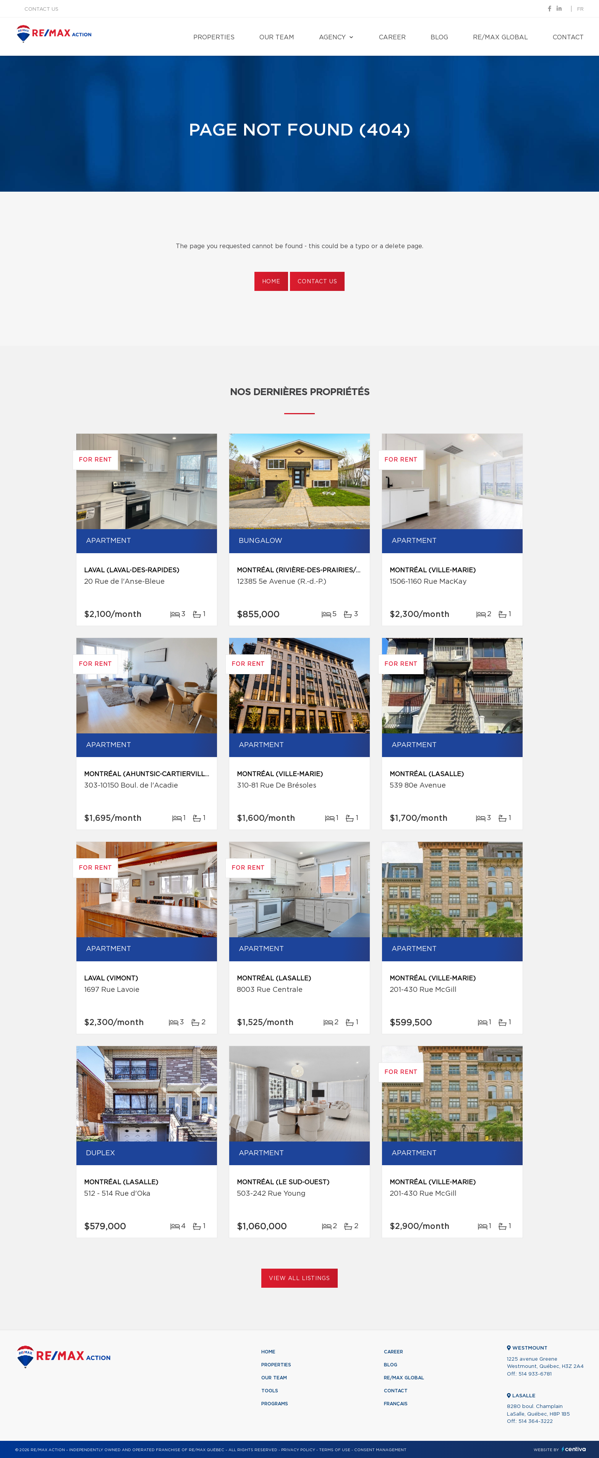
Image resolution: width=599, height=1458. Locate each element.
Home (271, 281)
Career (392, 37)
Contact (568, 37)
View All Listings (299, 1278)
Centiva (574, 1449)
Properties (214, 37)
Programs (274, 1403)
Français (396, 1403)
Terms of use (334, 1450)
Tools (269, 1391)
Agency (332, 37)
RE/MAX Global (500, 37)
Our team (276, 37)
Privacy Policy (298, 1450)
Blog (439, 37)
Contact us (41, 9)
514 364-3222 (535, 1421)
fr (580, 9)
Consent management (380, 1450)
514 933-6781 (535, 1374)
